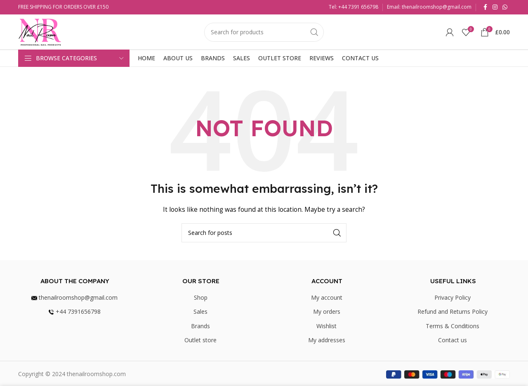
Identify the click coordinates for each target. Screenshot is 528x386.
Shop (200, 297)
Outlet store (200, 340)
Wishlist (326, 326)
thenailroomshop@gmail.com (74, 297)
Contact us (452, 340)
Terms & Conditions (452, 326)
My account (326, 297)
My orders (326, 311)
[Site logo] (40, 31)
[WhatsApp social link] (505, 7)
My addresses (326, 340)
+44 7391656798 (74, 311)
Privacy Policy (452, 297)
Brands (200, 326)
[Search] (264, 32)
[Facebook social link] (485, 7)
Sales (200, 311)
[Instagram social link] (495, 7)
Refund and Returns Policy (452, 311)
